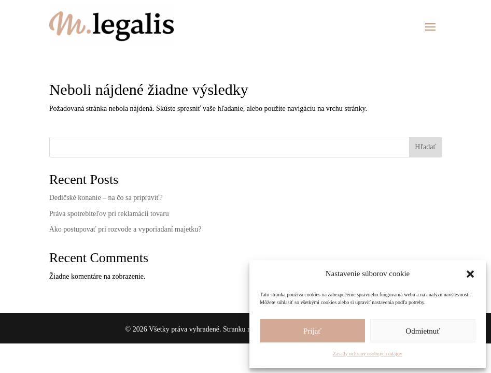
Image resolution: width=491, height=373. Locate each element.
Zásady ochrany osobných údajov (367, 353)
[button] (470, 274)
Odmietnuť (422, 331)
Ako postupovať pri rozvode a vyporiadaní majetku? (125, 229)
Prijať (312, 331)
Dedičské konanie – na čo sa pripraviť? (106, 198)
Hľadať (425, 147)
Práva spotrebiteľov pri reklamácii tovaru (109, 214)
